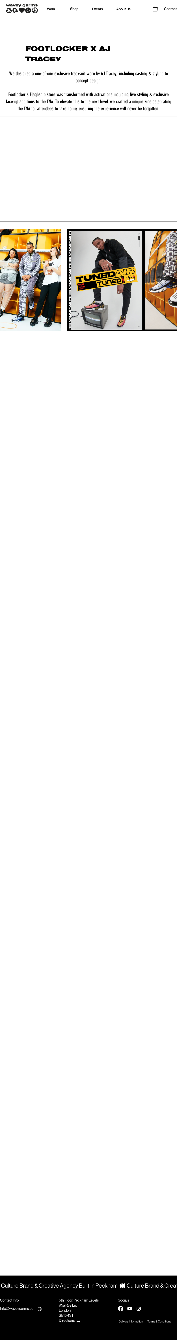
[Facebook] (120, 1308)
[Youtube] (129, 1308)
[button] (155, 9)
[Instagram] (138, 1308)
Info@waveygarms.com (18, 1309)
